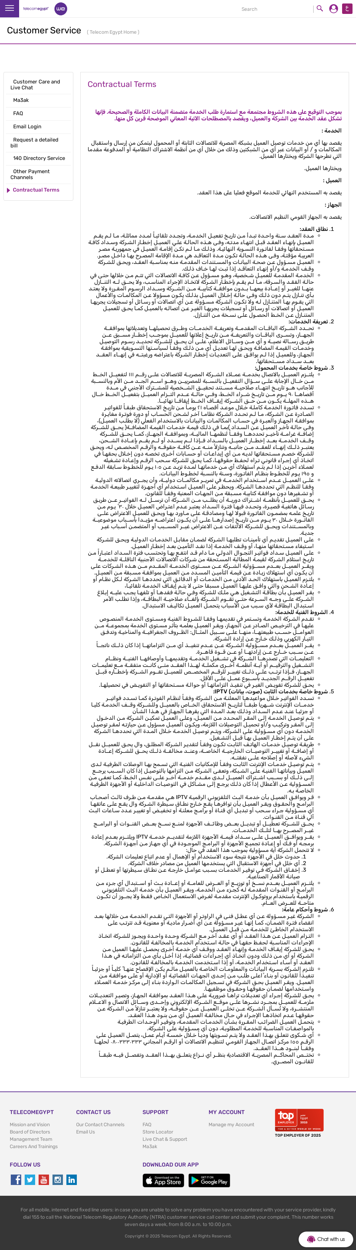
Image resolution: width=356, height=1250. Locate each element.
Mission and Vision (30, 1125)
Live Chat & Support (165, 1139)
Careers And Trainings (34, 1147)
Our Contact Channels (100, 1125)
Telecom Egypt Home (114, 32)
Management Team (31, 1139)
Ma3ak (150, 1147)
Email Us (85, 1132)
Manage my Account (231, 1125)
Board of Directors (30, 1132)
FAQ (147, 1125)
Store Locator (158, 1132)
